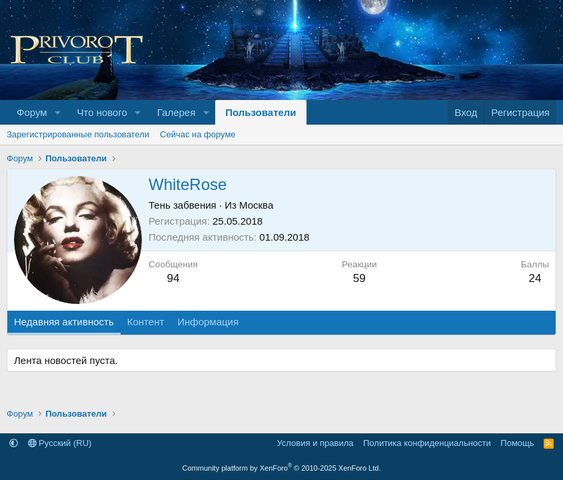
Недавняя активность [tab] (64, 321)
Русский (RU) (60, 443)
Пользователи (260, 112)
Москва (256, 205)
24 (534, 278)
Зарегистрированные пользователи (78, 134)
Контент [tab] (146, 321)
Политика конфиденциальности (427, 443)
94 (173, 278)
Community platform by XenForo (282, 468)
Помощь (517, 443)
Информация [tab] (208, 321)
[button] (57, 112)
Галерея (176, 112)
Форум (32, 112)
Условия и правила (315, 443)
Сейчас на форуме (198, 134)
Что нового (102, 112)
